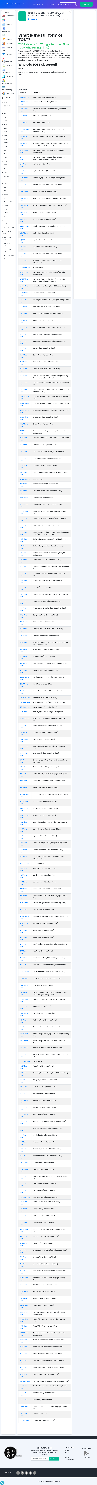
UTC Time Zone (23, 1244)
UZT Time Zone (23, 1265)
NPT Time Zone (23, 931)
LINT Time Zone (23, 789)
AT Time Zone (25, 267)
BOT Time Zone (23, 321)
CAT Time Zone (23, 363)
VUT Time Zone (23, 1299)
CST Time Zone (23, 473)
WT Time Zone (25, 1381)
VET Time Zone (23, 1272)
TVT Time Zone (23, 1223)
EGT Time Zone (23, 561)
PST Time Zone (23, 1055)
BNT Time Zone (23, 314)
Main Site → (86, 4)
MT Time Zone (25, 863)
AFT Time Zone (23, 172)
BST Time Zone (23, 342)
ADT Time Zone (23, 137)
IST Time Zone (25, 718)
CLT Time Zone (23, 459)
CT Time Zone (25, 479)
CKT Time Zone (23, 446)
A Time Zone (24, 97)
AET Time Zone (23, 165)
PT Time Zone (25, 1061)
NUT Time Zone (23, 952)
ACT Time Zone (23, 117)
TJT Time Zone (23, 1184)
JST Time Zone (23, 726)
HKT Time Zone (23, 671)
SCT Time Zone (23, 1136)
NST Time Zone (23, 945)
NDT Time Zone (23, 897)
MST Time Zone (23, 858)
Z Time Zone (24, 1420)
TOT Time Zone (23, 1210)
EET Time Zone (23, 547)
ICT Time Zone (25, 698)
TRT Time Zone (23, 1217)
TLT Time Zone (25, 1197)
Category (51, 4)
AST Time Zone (23, 255)
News (66, 1452)
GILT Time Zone (23, 637)
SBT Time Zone (23, 1129)
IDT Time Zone (25, 702)
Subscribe (53, 1458)
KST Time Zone (23, 761)
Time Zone (32, 19)
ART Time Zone (23, 248)
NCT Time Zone (23, 890)
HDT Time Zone (23, 664)
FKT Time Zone (23, 602)
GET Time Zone (23, 630)
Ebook (67, 1457)
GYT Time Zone (23, 657)
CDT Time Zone (23, 377)
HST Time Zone (23, 692)
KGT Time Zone (23, 733)
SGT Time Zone (23, 1143)
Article (67, 1450)
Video (67, 1455)
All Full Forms (38, 4)
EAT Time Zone (23, 526)
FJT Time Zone (23, 588)
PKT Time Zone (23, 1028)
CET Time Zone (23, 390)
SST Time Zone (23, 1157)
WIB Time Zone (23, 1361)
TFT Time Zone (23, 1177)
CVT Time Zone (23, 485)
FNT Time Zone (23, 609)
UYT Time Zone (23, 1258)
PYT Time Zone (23, 1081)
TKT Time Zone (23, 1191)
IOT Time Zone (25, 707)
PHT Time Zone (23, 1021)
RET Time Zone (23, 1095)
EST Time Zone (23, 568)
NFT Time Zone (23, 910)
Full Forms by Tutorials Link (14, 4)
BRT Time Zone (23, 335)
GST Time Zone (23, 650)
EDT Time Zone (23, 533)
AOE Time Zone (23, 308)
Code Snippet (69, 1459)
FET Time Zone (23, 574)
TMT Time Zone (23, 1203)
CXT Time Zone (23, 492)
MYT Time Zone (23, 883)
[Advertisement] (52, 28)
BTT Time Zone (23, 349)
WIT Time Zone (23, 1368)
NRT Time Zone (23, 938)
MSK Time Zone (23, 851)
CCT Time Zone (23, 370)
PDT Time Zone (23, 993)
